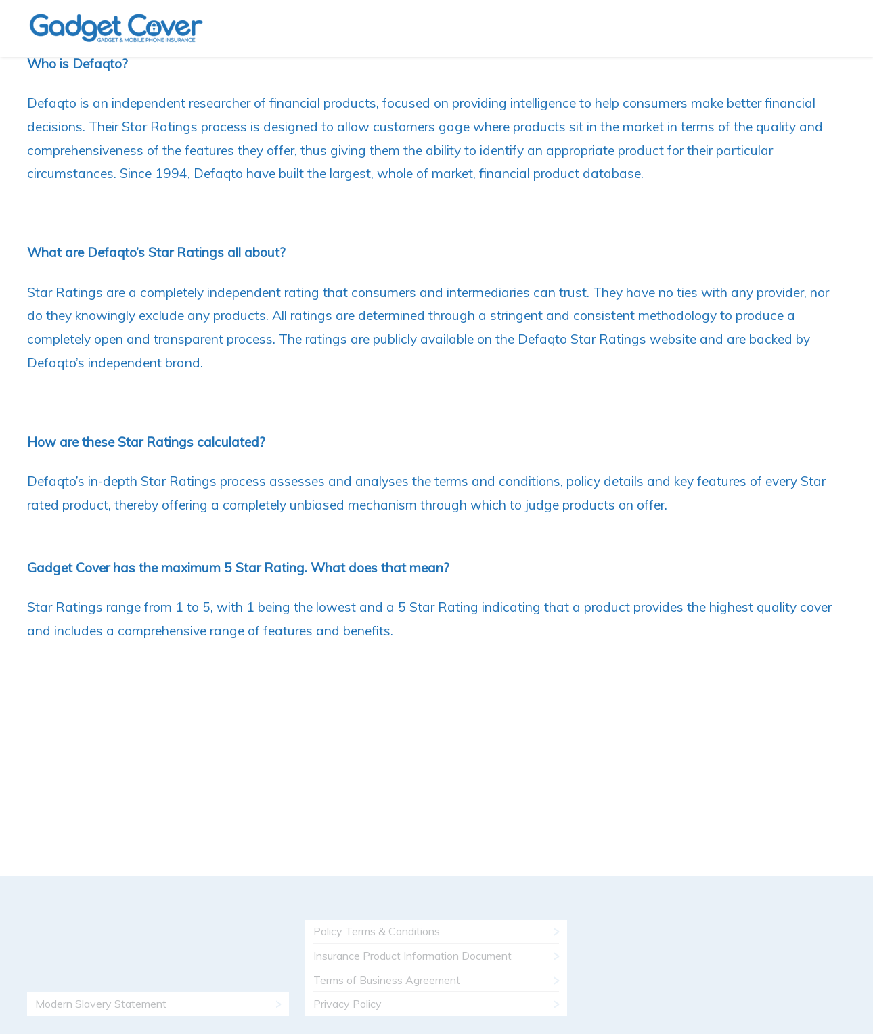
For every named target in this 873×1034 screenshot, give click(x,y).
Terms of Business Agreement (386, 980)
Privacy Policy (347, 1003)
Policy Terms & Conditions (376, 931)
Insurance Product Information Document (412, 955)
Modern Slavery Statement (100, 1003)
